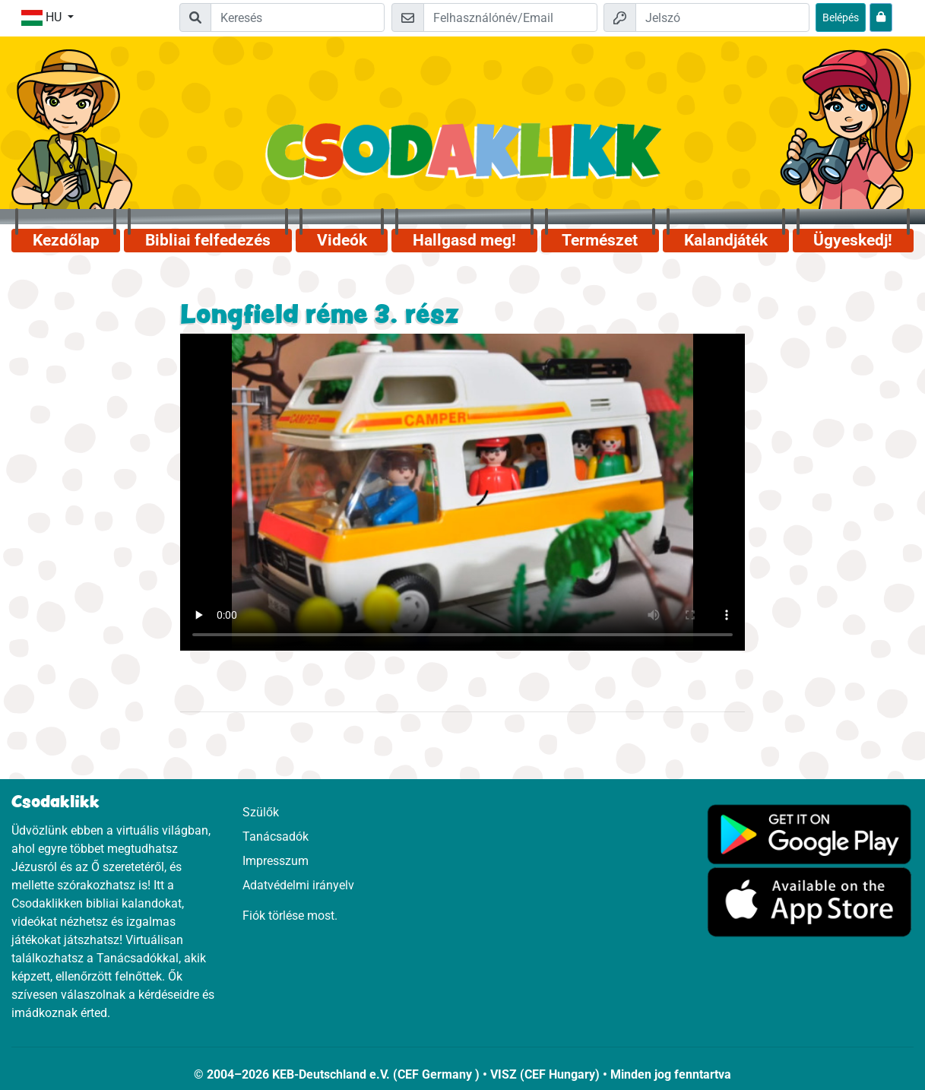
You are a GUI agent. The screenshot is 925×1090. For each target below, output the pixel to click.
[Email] (510, 17)
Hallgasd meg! (464, 240)
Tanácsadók (275, 836)
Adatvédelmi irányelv (298, 885)
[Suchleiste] (298, 17)
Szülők (260, 812)
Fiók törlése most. (289, 915)
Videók (342, 240)
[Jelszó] (722, 17)
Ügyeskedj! (852, 240)
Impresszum (275, 861)
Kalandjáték (726, 240)
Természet (600, 240)
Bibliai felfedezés (208, 240)
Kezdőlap (66, 240)
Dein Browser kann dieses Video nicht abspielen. (462, 492)
